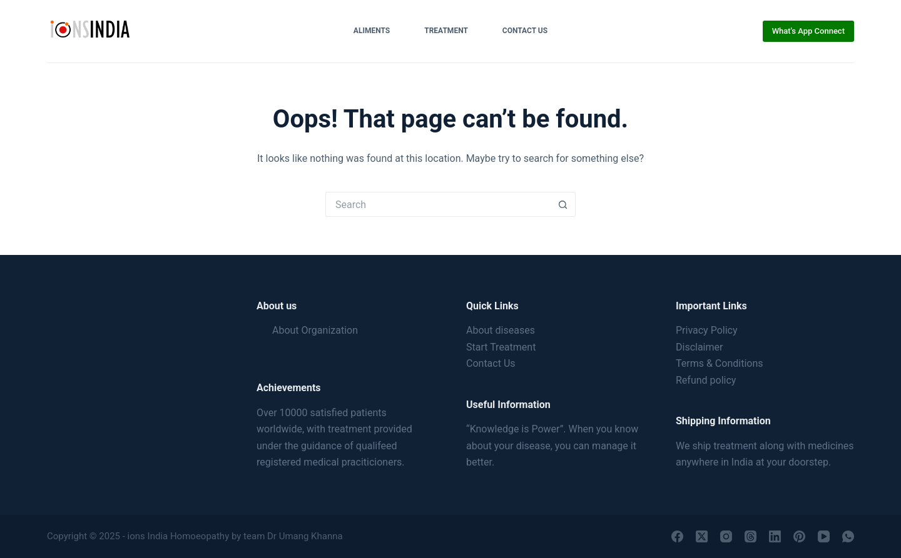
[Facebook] (677, 536)
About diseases (500, 330)
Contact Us (524, 30)
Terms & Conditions (719, 363)
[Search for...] (438, 204)
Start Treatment (501, 347)
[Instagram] (726, 536)
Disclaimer (699, 347)
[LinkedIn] (775, 536)
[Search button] (563, 204)
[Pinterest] (799, 536)
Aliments (372, 30)
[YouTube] (824, 536)
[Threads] (750, 536)
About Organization (315, 330)
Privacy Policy (707, 330)
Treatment (446, 30)
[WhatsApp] (848, 536)
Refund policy (706, 380)
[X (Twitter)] (702, 536)
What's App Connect (808, 31)
